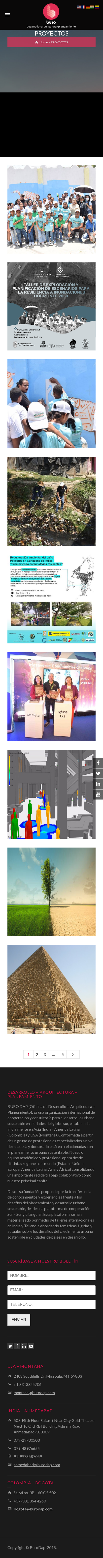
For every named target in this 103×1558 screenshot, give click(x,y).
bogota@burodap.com (33, 1508)
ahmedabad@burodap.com (37, 1464)
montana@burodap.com (34, 1392)
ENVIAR (18, 1320)
